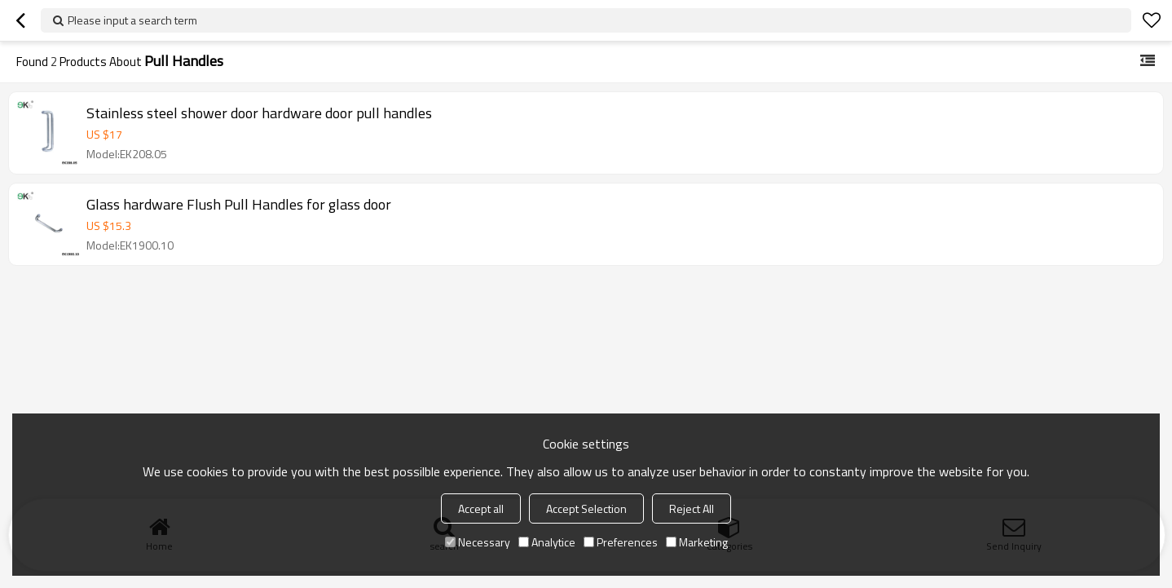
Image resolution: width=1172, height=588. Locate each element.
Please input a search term (132, 20)
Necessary (477, 541)
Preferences (621, 541)
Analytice (546, 541)
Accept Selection (586, 508)
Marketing (697, 541)
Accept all (481, 508)
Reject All (691, 508)
